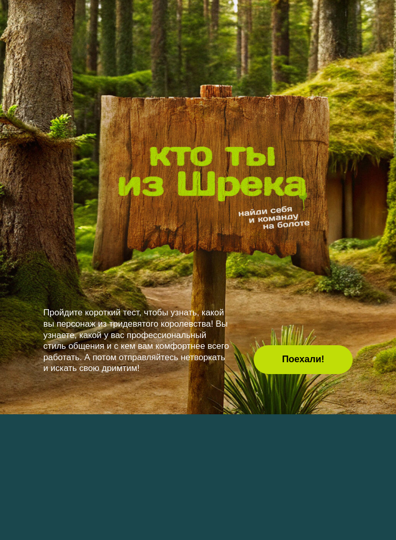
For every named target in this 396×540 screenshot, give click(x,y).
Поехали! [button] (303, 359)
